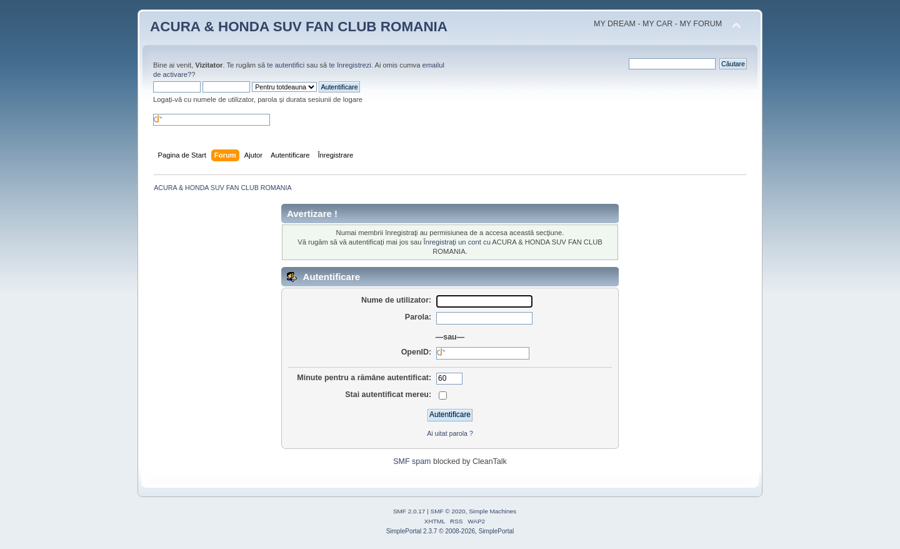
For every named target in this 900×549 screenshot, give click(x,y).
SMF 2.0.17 (409, 511)
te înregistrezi (350, 65)
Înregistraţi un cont (452, 242)
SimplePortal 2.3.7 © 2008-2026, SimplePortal (450, 531)
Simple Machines (492, 511)
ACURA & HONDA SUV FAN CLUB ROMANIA (299, 26)
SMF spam (412, 461)
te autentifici (285, 65)
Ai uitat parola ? (450, 433)
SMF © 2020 (448, 511)
